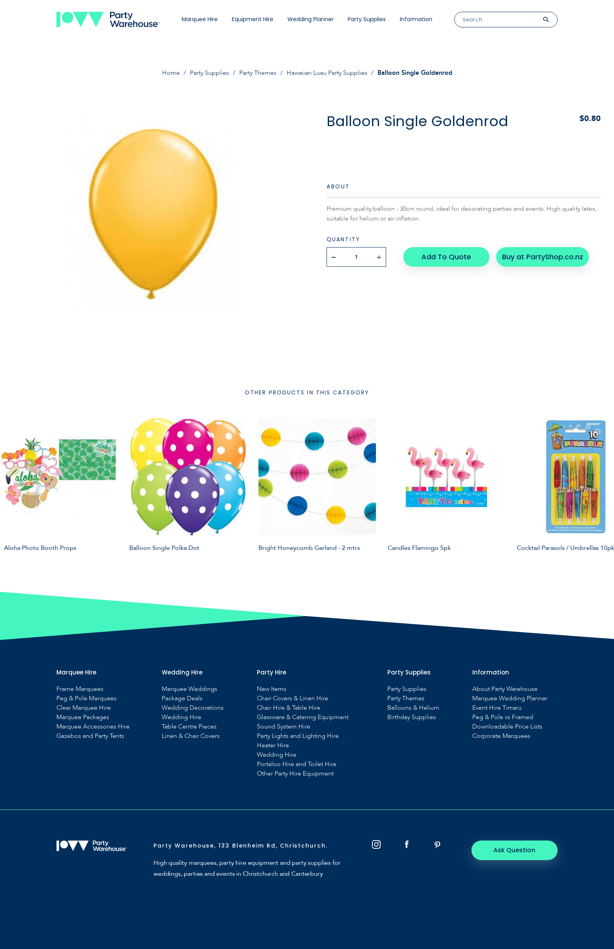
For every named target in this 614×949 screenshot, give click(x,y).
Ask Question (515, 850)
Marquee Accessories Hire (93, 726)
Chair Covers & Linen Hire (292, 698)
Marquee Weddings (189, 689)
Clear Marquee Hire (83, 708)
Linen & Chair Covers (191, 736)
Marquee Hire (200, 19)
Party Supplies (367, 19)
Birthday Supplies (411, 717)
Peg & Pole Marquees (86, 698)
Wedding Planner (310, 19)
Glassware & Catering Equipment (303, 717)
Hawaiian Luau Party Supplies (327, 73)
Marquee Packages (82, 717)
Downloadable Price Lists (507, 726)
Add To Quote (446, 257)
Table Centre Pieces (189, 726)
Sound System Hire (283, 726)
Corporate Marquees (501, 736)
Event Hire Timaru (497, 708)
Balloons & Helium (413, 708)
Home (171, 73)
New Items (271, 689)
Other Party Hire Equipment (295, 773)
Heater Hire (273, 745)
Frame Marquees (79, 689)
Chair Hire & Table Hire (288, 708)
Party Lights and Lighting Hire (298, 736)
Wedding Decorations (193, 708)
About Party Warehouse (505, 689)
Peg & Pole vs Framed (502, 717)
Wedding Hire (181, 717)
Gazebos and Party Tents (90, 736)
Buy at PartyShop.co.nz (542, 257)
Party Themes (257, 73)
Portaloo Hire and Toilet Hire (296, 764)
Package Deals (182, 698)
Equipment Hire (252, 19)
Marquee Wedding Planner (509, 698)
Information (416, 19)
